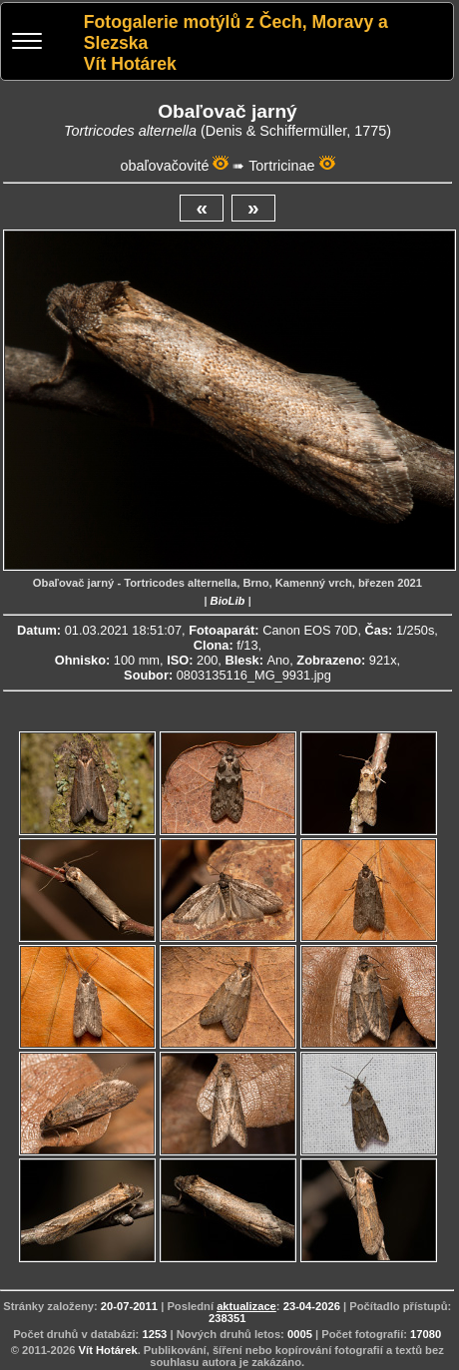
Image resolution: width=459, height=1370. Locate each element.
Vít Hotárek (108, 1350)
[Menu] (27, 43)
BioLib (228, 601)
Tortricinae (281, 166)
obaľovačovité (164, 166)
